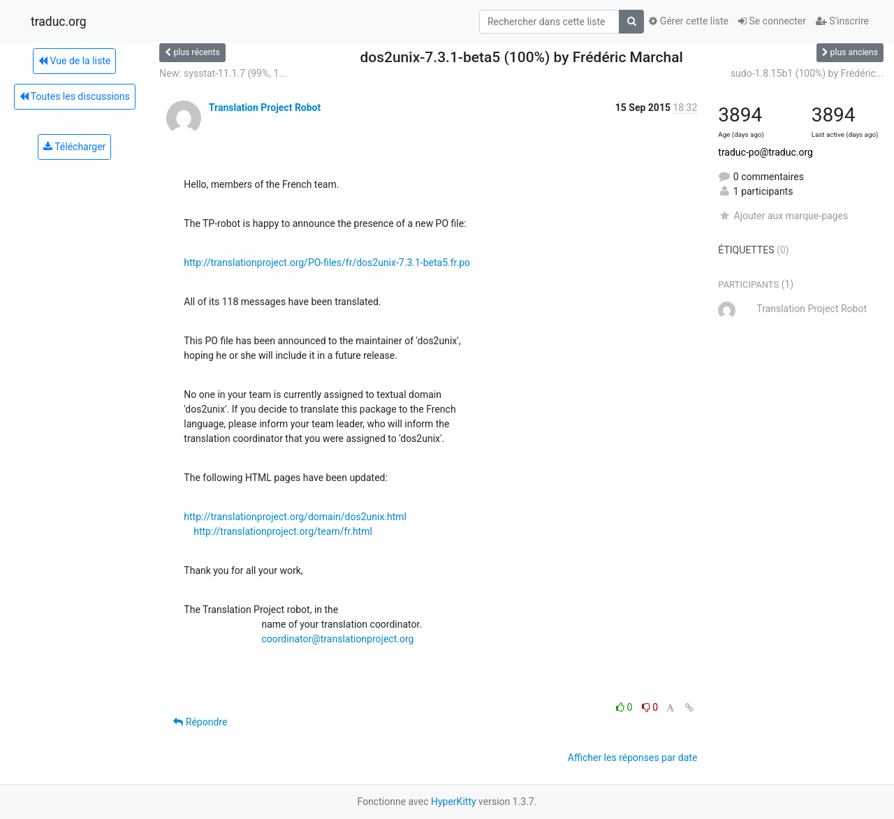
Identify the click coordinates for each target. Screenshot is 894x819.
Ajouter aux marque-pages (783, 215)
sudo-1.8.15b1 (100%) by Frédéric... (807, 73)
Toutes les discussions (75, 96)
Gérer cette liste (688, 21)
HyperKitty (453, 801)
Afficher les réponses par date (632, 757)
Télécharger (74, 146)
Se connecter (772, 21)
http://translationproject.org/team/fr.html (282, 531)
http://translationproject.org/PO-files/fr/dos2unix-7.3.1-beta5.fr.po (327, 262)
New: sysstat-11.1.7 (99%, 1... (222, 73)
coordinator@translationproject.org (337, 638)
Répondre (200, 722)
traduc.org (59, 22)
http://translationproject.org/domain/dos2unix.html (295, 516)
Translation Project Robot (265, 107)
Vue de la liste (74, 60)
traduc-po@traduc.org (765, 152)
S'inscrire (842, 21)
